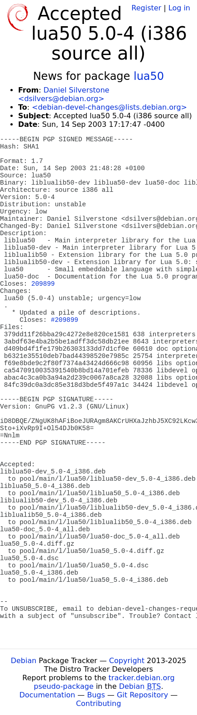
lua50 (149, 76)
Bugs (96, 695)
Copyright (126, 660)
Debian (24, 660)
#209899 (64, 320)
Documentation (47, 695)
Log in (179, 8)
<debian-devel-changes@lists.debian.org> (109, 107)
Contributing (98, 703)
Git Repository (142, 695)
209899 (43, 284)
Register (146, 8)
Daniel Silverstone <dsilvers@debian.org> (63, 94)
